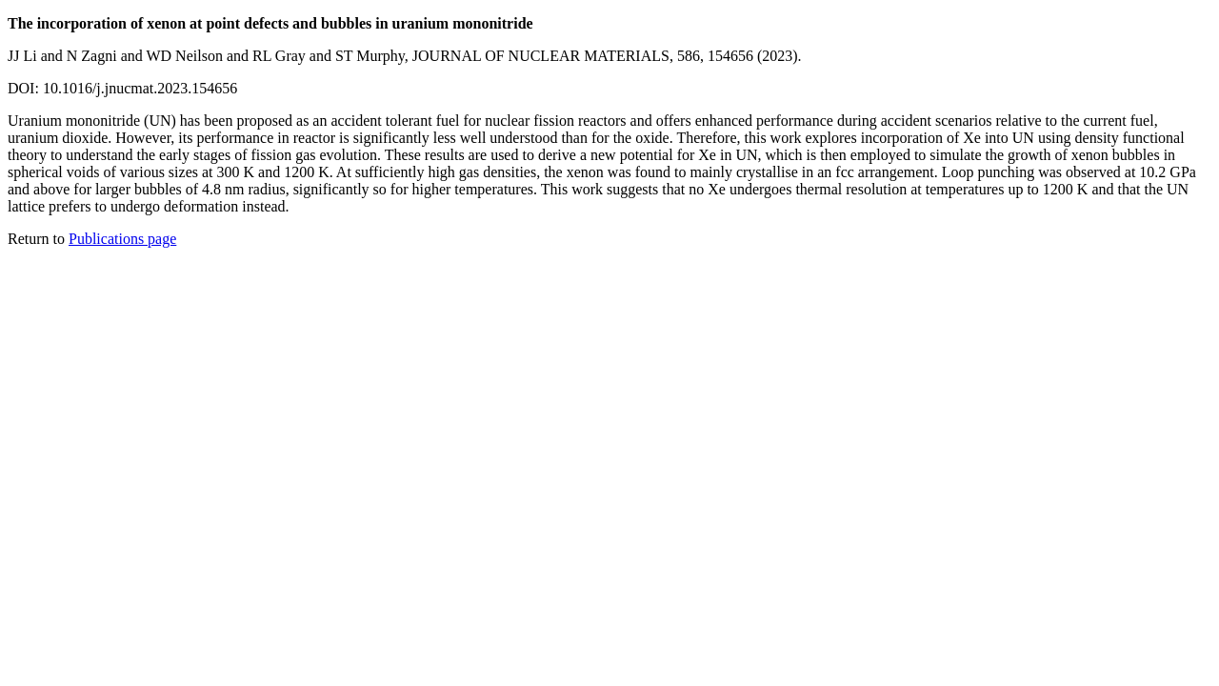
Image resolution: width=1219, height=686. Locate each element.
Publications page (122, 239)
